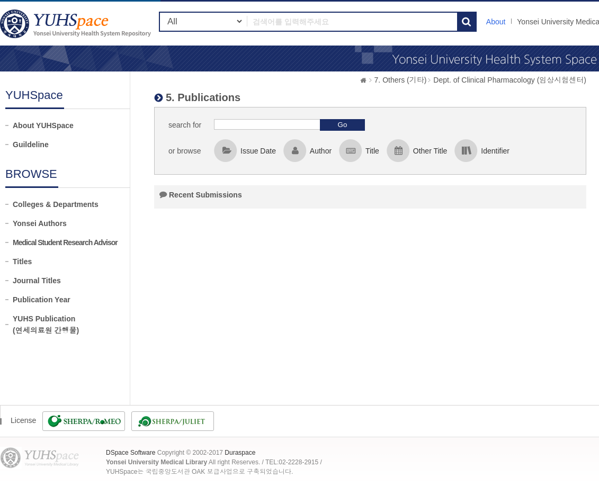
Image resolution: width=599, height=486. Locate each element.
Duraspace (240, 452)
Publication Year (41, 299)
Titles (22, 261)
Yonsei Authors (40, 223)
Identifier (495, 151)
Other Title (430, 151)
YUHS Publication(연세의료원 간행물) (46, 324)
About (496, 21)
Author (321, 151)
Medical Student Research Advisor (65, 242)
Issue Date (258, 151)
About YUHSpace (43, 125)
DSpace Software (130, 452)
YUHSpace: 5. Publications (77, 23)
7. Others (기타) (400, 80)
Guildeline (31, 144)
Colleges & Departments (56, 204)
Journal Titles (37, 280)
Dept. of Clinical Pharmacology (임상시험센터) (509, 80)
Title (372, 151)
